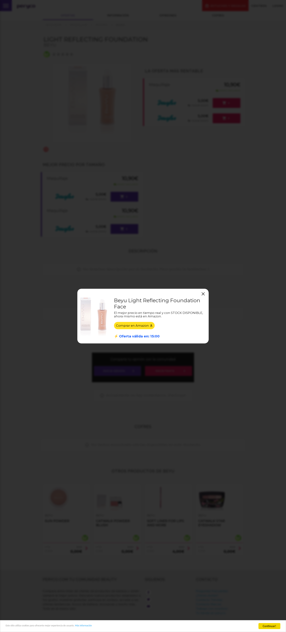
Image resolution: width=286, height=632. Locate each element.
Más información (103, 626)
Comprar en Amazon (134, 326)
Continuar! (269, 626)
